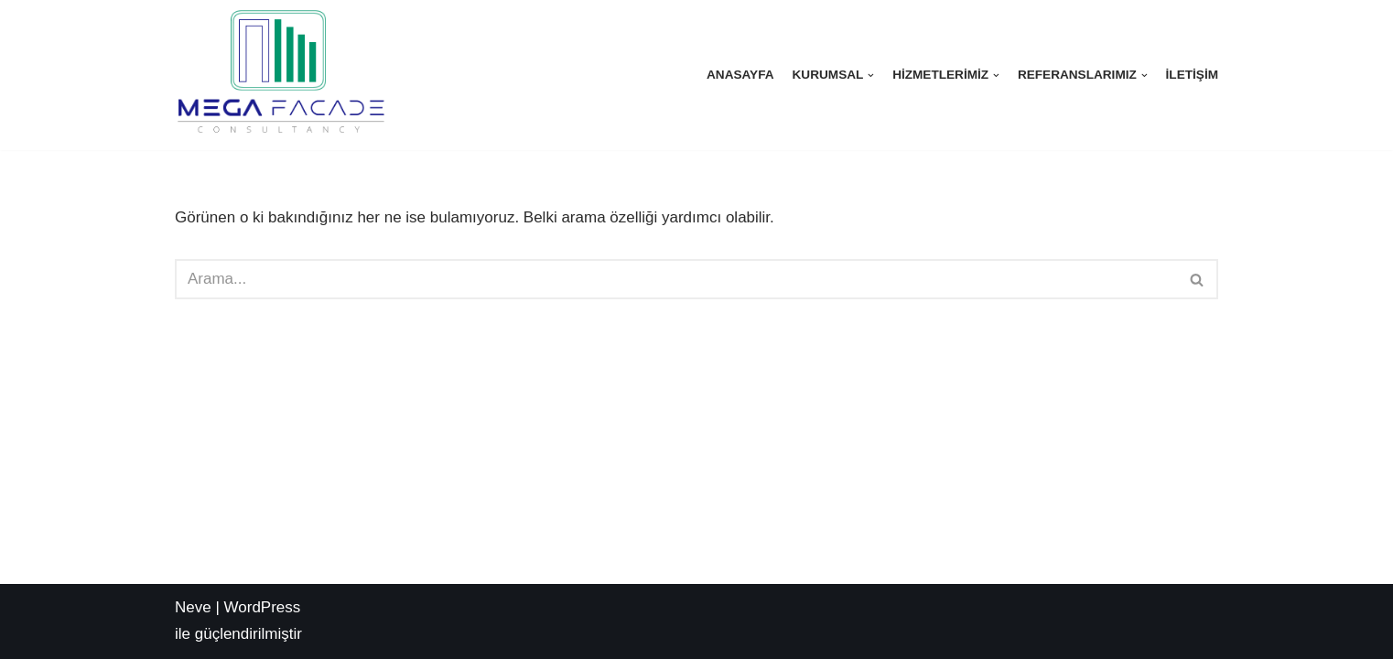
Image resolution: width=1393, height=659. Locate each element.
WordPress (262, 607)
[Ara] (676, 279)
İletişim (1192, 74)
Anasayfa (740, 74)
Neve (193, 607)
